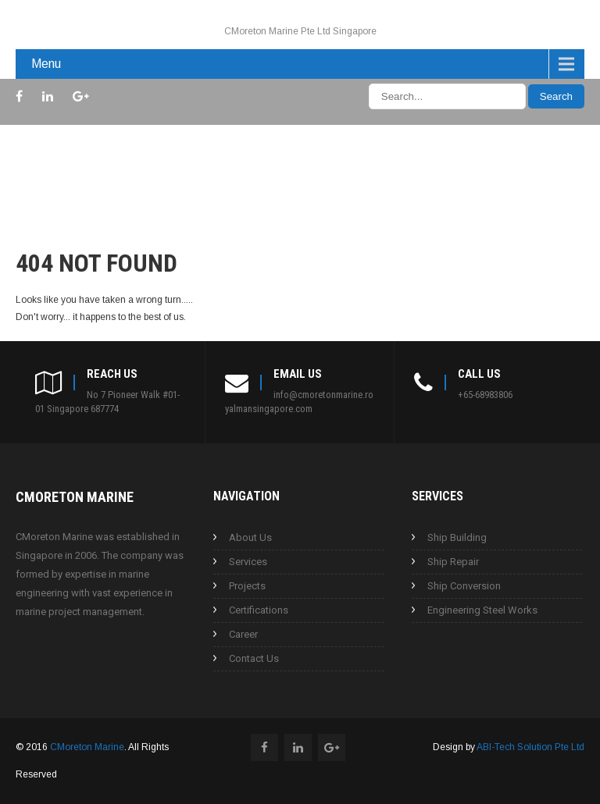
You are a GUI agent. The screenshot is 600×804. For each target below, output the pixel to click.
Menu (46, 63)
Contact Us (254, 658)
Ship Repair (453, 561)
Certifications (258, 610)
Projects (247, 586)
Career (243, 634)
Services (248, 561)
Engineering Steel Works (482, 610)
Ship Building (457, 537)
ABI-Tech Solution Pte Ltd (530, 747)
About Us (250, 537)
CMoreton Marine (87, 747)
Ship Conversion (464, 586)
